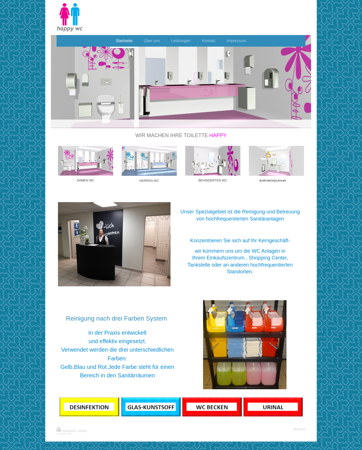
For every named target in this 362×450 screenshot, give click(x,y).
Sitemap (82, 430)
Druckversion (67, 430)
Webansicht (299, 428)
